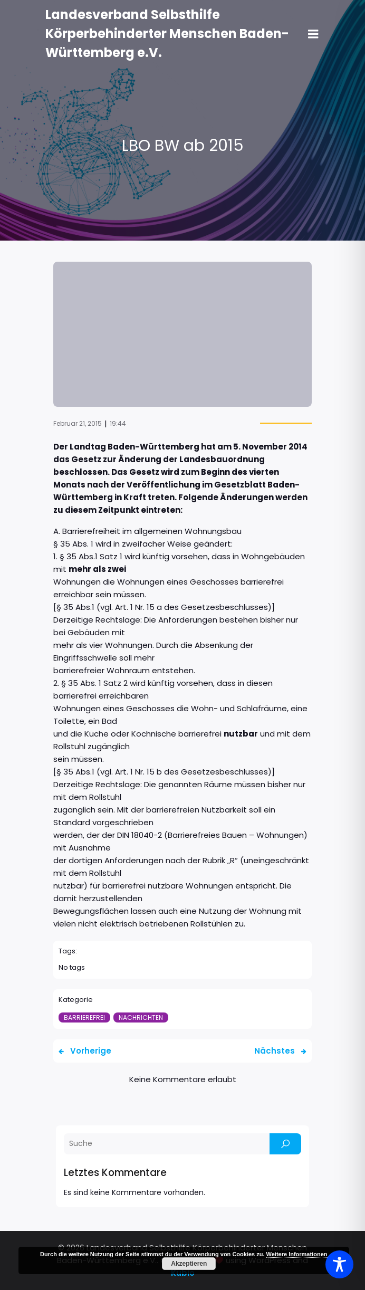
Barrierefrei (84, 1017)
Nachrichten (141, 1017)
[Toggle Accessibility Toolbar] (339, 1264)
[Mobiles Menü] (313, 34)
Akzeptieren (189, 1263)
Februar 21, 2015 (77, 423)
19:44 (118, 423)
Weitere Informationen (297, 1254)
